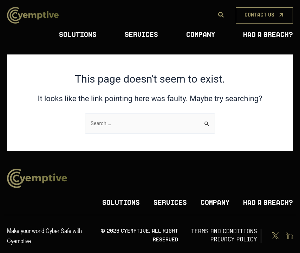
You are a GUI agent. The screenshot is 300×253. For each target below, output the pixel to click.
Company (200, 35)
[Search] (221, 15)
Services (141, 35)
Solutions (78, 35)
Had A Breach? (268, 35)
